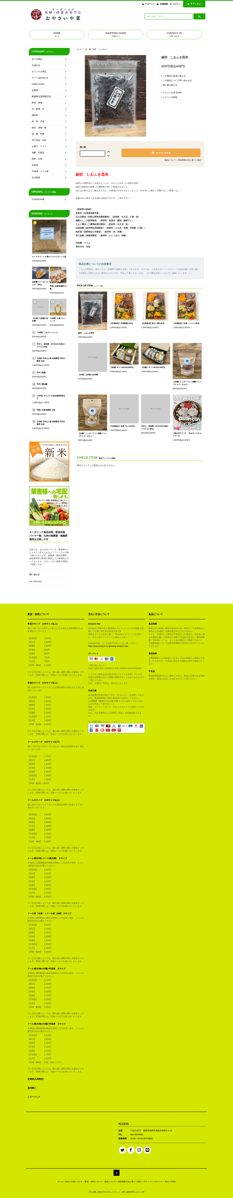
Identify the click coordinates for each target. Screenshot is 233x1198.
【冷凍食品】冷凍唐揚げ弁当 (121, 323)
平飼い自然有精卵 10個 (58, 287)
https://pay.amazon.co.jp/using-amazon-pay (108, 646)
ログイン (177, 4)
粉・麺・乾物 (90, 49)
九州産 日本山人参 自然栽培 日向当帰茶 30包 (51, 423)
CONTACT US (174, 35)
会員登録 (164, 4)
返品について (170, 160)
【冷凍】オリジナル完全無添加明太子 (51, 397)
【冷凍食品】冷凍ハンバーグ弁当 (186, 323)
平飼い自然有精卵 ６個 (46, 410)
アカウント (150, 4)
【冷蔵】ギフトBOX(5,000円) (121, 367)
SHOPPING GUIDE (116, 35)
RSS (167, 1181)
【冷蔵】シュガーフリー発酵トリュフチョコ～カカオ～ (187, 383)
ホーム (79, 49)
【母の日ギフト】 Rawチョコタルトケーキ (187, 434)
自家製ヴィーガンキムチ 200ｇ (40, 283)
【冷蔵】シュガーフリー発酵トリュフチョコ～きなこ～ (92, 434)
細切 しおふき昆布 (86, 333)
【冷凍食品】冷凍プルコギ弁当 (122, 426)
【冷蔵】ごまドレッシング (47, 332)
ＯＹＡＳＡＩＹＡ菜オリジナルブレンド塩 (49, 257)
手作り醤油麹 (42, 384)
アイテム (193, 4)
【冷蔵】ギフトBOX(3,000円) (153, 367)
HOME (57, 35)
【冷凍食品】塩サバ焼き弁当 (152, 323)
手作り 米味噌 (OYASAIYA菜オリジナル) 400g (155, 427)
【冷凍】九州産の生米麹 (88, 375)
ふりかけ (103, 49)
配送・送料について (93, 1181)
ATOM (173, 1181)
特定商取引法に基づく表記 (189, 160)
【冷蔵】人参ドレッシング (58, 319)
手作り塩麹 (41, 373)
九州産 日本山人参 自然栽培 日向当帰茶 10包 (51, 359)
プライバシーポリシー (153, 1181)
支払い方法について (74, 1181)
